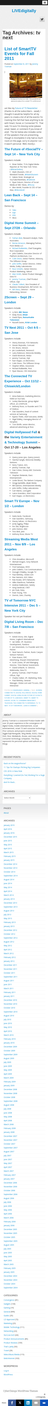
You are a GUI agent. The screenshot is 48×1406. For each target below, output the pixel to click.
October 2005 (9, 1237)
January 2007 (9, 1179)
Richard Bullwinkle (19, 248)
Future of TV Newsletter (26, 108)
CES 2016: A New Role (13, 771)
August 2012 (9, 941)
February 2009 (10, 1081)
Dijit (14, 212)
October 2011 (9, 973)
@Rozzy (31, 185)
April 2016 (8, 829)
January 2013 (9, 926)
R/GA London (31, 322)
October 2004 (9, 1284)
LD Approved (9, 1319)
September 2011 (10, 976)
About (6, 813)
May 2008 (8, 1116)
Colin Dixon (17, 258)
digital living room (18, 695)
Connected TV (9, 693)
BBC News (23, 312)
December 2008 (10, 1089)
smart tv (26, 698)
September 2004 (10, 1287)
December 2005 (10, 1229)
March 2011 (9, 988)
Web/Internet (9, 1358)
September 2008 (10, 1101)
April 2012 (8, 949)
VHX (14, 215)
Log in (6, 1370)
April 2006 (8, 1213)
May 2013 (8, 918)
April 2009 (8, 1074)
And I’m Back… (10, 782)
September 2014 (10, 875)
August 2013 (9, 910)
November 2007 (10, 1140)
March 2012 (9, 953)
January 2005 (9, 1272)
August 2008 (9, 1105)
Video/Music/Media (12, 1354)
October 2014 (9, 872)
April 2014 (8, 891)
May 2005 (8, 1256)
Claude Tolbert (18, 284)
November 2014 (10, 868)
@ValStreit (31, 179)
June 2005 (8, 1252)
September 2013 (10, 907)
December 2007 (10, 1136)
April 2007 (8, 1167)
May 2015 (8, 844)
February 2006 (10, 1221)
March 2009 (9, 1078)
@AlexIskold (19, 190)
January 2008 (9, 1132)
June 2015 (8, 840)
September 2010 (10, 1012)
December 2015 (10, 837)
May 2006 (8, 1210)
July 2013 (7, 914)
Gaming (7, 1307)
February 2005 (10, 1268)
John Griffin (17, 264)
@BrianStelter (16, 169)
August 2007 (9, 1151)
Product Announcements (14, 1339)
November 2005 (10, 1233)
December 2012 (10, 930)
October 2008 (9, 1097)
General (26, 690)
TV (37, 703)
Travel (6, 1350)
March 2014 (9, 895)
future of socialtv (34, 695)
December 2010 (10, 1000)
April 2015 (8, 848)
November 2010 (10, 1004)
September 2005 (10, 1241)
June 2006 (8, 1206)
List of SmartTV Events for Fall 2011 (20, 53)
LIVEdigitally (24, 10)
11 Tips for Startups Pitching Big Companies (22, 767)
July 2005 (7, 1249)
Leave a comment (30, 706)
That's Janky (9, 1346)
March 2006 (9, 1217)
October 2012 (9, 934)
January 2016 (9, 833)
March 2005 (9, 1264)
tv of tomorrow (15, 706)
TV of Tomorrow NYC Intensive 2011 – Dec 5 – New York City (22, 605)
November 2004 (10, 1280)
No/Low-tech (9, 1335)
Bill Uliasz (16, 289)
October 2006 (9, 1190)
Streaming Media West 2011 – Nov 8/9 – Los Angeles (21, 544)
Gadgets (7, 1304)
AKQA (25, 314)
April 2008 (8, 1120)
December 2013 (10, 903)
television (8, 703)
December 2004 (10, 1276)
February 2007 (10, 1175)
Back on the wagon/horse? (15, 763)
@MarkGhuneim (31, 174)
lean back (19, 698)
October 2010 (9, 1008)
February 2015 (10, 856)
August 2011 (9, 980)
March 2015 (9, 852)
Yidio (14, 210)
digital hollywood (23, 693)
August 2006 (9, 1198)
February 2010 (10, 1039)
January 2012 (9, 961)
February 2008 (10, 1128)
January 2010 (9, 1043)
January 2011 (9, 996)
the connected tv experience (24, 703)
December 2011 (10, 965)
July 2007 (7, 1155)
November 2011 (10, 969)
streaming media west (27, 700)
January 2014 (9, 899)
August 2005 (9, 1245)
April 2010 (8, 1031)
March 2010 (9, 1035)
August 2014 (9, 879)
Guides (6, 1315)
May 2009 (8, 1070)
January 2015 (9, 860)
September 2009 (10, 1054)
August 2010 (9, 1015)
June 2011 (8, 984)
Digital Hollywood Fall (20, 432)
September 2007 (10, 1147)
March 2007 (9, 1171)
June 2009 (8, 1066)
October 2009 (9, 1050)
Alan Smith (16, 274)
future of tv (9, 698)
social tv (14, 700)
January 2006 (9, 1225)
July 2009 (7, 1062)
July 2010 (7, 1019)
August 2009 (9, 1058)
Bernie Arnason (18, 243)
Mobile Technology (12, 1327)
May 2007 (8, 1163)
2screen (39, 690)
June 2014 (8, 883)
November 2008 (10, 1093)
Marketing (8, 1323)
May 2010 (8, 1027)
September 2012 (10, 938)
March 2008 (9, 1124)
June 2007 (8, 1159)
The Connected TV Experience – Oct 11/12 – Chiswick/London (22, 381)
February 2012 (10, 957)
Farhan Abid (17, 238)
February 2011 (10, 992)
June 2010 (8, 1023)
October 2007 (9, 1144)
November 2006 (10, 1186)
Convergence (17, 690)
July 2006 (7, 1202)
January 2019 (9, 825)
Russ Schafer (17, 269)
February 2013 (10, 922)
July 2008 (7, 1109)
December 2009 (10, 1046)
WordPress (8, 1374)
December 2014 (10, 864)
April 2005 (8, 1260)
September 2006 (10, 1194)
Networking (8, 1331)
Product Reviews (11, 1342)
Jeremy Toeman (19, 279)
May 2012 (8, 945)
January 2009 (9, 1085)
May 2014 (8, 887)
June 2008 (8, 1113)
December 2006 (10, 1182)
